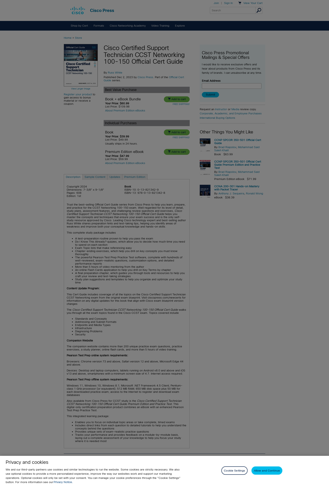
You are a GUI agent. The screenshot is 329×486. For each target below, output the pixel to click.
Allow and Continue (267, 470)
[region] (164, 471)
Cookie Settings (234, 470)
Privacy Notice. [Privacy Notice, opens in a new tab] (63, 482)
